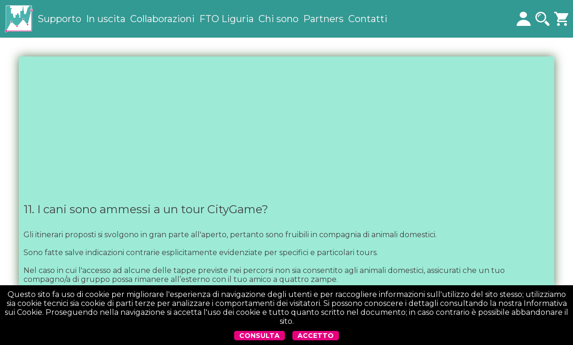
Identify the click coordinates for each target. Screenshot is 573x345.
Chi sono (278, 18)
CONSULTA (259, 335)
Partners (323, 18)
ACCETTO (316, 335)
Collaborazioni (162, 18)
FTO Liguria (226, 18)
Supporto (59, 18)
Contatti (367, 18)
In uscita (106, 18)
